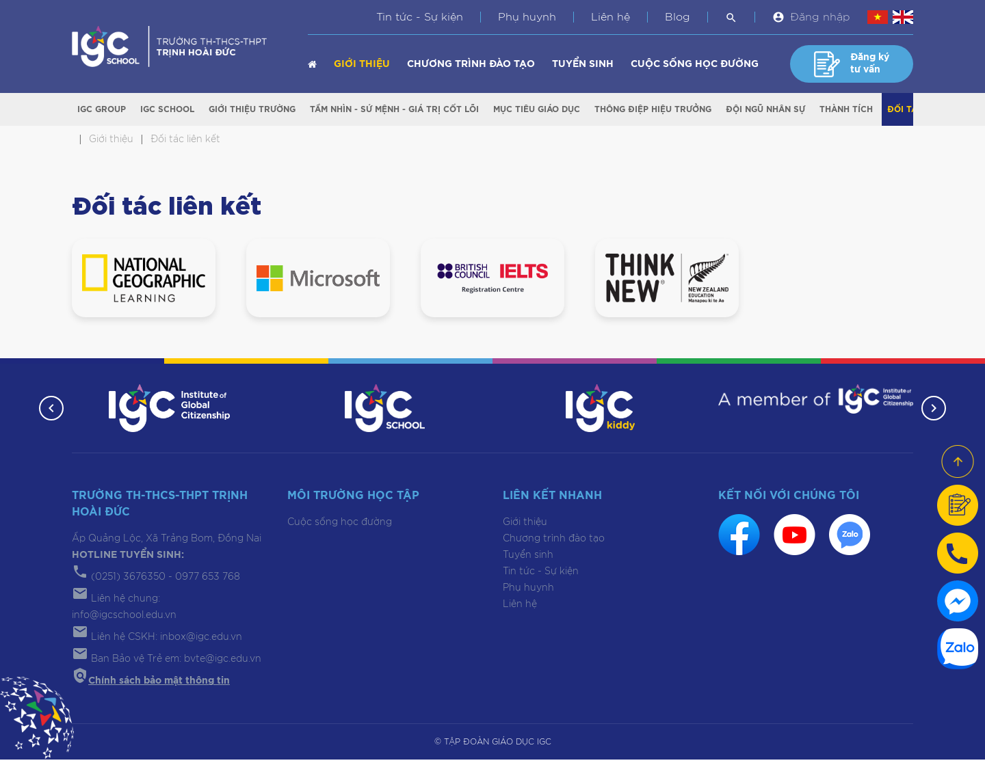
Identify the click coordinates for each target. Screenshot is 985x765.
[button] (49, 413)
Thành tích (846, 110)
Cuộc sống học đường (695, 64)
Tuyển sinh (583, 64)
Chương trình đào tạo (471, 64)
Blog (677, 17)
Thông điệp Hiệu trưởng (652, 110)
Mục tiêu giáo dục (536, 110)
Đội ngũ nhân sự (765, 110)
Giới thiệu (362, 64)
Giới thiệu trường (252, 110)
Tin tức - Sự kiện (419, 17)
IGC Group (101, 110)
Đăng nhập (820, 17)
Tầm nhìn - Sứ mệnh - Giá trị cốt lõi (394, 110)
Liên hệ (610, 17)
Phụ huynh (527, 17)
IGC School (167, 110)
